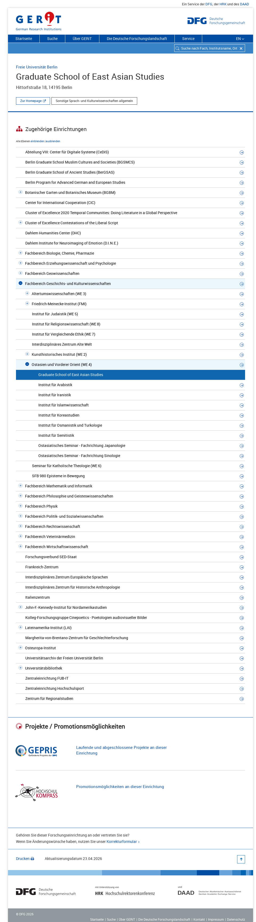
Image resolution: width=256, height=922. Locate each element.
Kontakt (199, 919)
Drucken (25, 858)
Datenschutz (236, 919)
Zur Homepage (31, 101)
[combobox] (209, 48)
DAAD (244, 4)
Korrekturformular (122, 841)
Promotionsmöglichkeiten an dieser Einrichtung (120, 786)
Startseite (23, 38)
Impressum (216, 919)
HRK (223, 4)
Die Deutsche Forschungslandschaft (137, 38)
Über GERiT (82, 38)
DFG (208, 4)
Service (188, 38)
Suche (52, 38)
